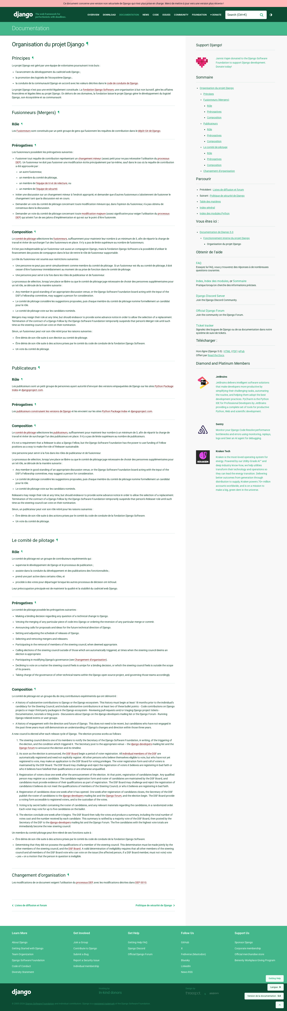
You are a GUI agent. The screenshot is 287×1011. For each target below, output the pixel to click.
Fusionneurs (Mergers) (216, 99)
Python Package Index (114, 411)
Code (156, 14)
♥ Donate (215, 14)
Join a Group (80, 942)
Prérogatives (214, 111)
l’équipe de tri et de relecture (51, 183)
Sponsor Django (244, 942)
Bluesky (185, 960)
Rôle (209, 105)
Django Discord (136, 948)
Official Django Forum (210, 310)
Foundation (199, 14)
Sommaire (239, 281)
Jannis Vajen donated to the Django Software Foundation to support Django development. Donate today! (241, 62)
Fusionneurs (23, 130)
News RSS (187, 972)
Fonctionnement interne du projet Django (226, 238)
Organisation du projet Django (217, 88)
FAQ (198, 263)
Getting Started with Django (27, 948)
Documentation (129, 14)
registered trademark (104, 1003)
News (146, 14)
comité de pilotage (25, 238)
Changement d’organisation (219, 171)
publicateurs (23, 411)
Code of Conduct (21, 966)
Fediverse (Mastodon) (193, 954)
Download (109, 14)
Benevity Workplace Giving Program (255, 960)
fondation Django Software (98, 89)
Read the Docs (216, 355)
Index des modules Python (215, 213)
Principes (208, 93)
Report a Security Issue (86, 960)
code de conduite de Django (122, 83)
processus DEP (84, 882)
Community (181, 14)
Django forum (27, 747)
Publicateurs (210, 123)
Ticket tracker (204, 325)
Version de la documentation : (264, 996)
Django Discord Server (210, 296)
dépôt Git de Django (149, 130)
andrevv (218, 993)
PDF (234, 351)
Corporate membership (248, 948)
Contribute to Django (85, 948)
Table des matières (210, 201)
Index (199, 281)
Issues (166, 14)
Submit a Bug (81, 954)
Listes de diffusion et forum (29, 905)
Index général (207, 207)
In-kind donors (110, 992)
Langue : (275, 987)
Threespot (194, 993)
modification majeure (94, 213)
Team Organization (22, 954)
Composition (214, 117)
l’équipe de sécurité (46, 188)
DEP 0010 (140, 882)
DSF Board (72, 753)
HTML (227, 351)
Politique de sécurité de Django (155, 905)
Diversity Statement (23, 972)
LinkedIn (186, 966)
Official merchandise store (249, 954)
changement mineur (89, 158)
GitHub (185, 942)
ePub (242, 351)
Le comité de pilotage (215, 147)
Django (23, 15)
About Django (19, 942)
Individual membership (86, 966)
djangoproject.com (32, 390)
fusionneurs (60, 238)
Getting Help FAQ (137, 942)
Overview (93, 14)
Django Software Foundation (28, 960)
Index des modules (216, 281)
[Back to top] (280, 1005)
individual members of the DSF (139, 753)
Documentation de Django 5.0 (216, 232)
